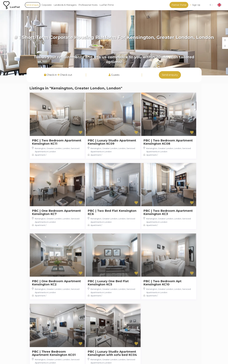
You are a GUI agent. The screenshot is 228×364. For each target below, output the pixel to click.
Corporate (47, 5)
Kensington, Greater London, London (52, 148)
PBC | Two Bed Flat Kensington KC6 (112, 212)
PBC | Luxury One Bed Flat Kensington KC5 (108, 283)
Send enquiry (32, 5)
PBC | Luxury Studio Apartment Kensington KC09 (112, 142)
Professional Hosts (87, 5)
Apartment (40, 155)
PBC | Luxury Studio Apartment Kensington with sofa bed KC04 (112, 353)
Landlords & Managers (65, 5)
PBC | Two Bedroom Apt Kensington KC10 (162, 283)
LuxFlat (15, 7)
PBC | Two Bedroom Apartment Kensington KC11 (56, 142)
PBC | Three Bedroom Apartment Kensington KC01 (54, 353)
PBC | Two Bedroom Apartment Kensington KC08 (168, 142)
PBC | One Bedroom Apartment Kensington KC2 (56, 283)
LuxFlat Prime (106, 5)
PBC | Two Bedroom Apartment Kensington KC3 (168, 212)
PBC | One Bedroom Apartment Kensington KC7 (56, 212)
